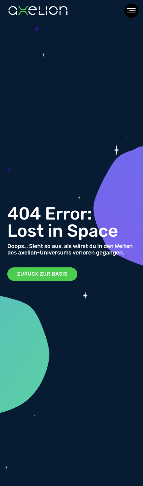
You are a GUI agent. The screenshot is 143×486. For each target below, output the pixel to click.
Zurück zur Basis (42, 274)
